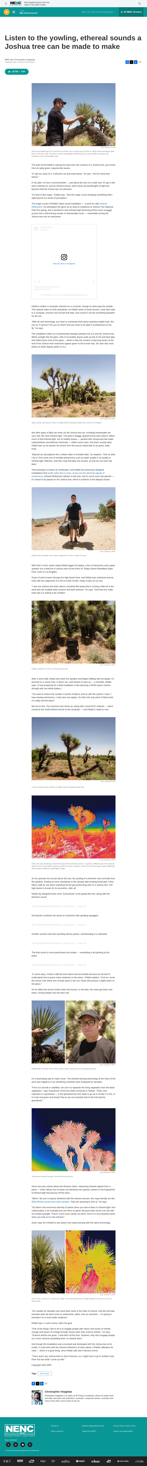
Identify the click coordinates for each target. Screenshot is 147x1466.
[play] (7, 12)
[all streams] (131, 12)
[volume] (14, 12)
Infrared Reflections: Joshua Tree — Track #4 (64, 965)
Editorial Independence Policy (93, 1426)
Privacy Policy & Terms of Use (124, 1426)
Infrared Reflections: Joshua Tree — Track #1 (64, 925)
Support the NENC (89, 1431)
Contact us (55, 1426)
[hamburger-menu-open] (6, 3)
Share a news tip (57, 1431)
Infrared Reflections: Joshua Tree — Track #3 (64, 943)
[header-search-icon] (139, 4)
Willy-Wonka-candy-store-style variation (50, 1202)
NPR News (44, 1374)
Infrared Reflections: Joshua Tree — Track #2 (64, 906)
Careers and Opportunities (123, 1431)
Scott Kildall (37, 906)
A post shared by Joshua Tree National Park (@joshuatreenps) (64, 295)
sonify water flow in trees (59, 473)
